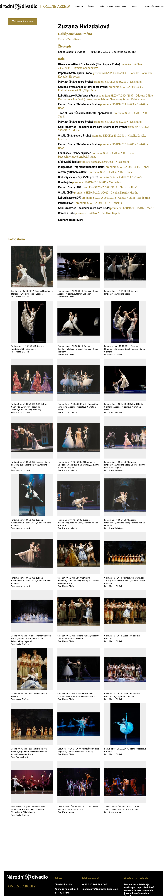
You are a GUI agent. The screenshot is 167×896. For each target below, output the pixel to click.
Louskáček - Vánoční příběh (74, 153)
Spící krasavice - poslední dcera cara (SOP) (84, 208)
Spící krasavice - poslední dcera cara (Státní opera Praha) (92, 127)
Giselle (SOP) (66, 192)
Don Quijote (65, 182)
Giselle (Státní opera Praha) (74, 135)
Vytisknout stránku (22, 21)
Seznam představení (70, 220)
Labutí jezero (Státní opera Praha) (78, 95)
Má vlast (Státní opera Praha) (75, 81)
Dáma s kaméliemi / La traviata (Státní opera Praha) (89, 64)
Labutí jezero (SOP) (69, 197)
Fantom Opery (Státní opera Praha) (79, 104)
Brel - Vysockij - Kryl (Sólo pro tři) (78, 177)
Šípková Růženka (68, 162)
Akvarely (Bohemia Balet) (73, 172)
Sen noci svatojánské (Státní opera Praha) (83, 87)
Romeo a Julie (66, 213)
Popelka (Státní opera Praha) (75, 73)
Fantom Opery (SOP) (70, 187)
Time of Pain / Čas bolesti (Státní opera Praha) (85, 113)
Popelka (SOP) (66, 203)
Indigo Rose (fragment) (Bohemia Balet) (81, 167)
